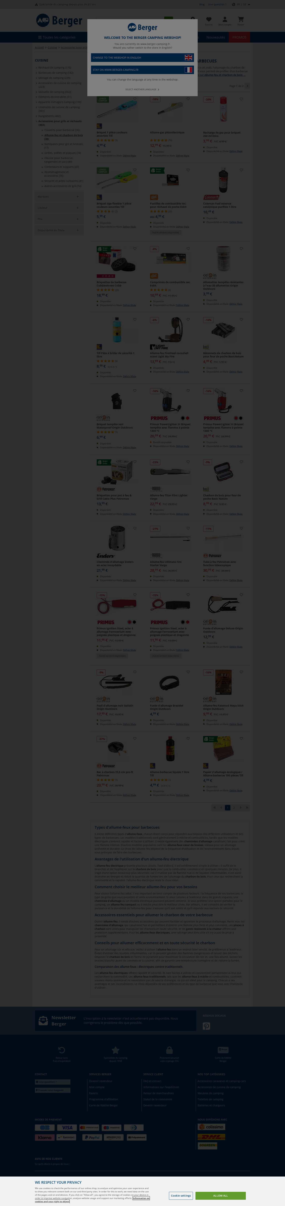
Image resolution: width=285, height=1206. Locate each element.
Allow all (220, 1195)
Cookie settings (181, 1195)
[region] (142, 1191)
